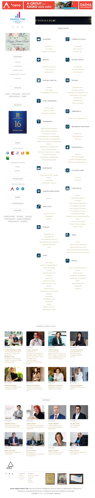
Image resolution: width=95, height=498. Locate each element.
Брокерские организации (78, 275)
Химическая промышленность (77, 162)
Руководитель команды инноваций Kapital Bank (12, 425)
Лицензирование (78, 136)
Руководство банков (18, 162)
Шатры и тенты (78, 226)
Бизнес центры (78, 273)
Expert (30, 479)
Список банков (18, 148)
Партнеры (28, 216)
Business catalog (33, 475)
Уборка (49, 304)
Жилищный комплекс (77, 198)
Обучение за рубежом (49, 113)
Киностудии (49, 90)
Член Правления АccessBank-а (75, 425)
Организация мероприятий (49, 92)
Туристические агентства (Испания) (77, 252)
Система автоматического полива (49, 152)
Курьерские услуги (49, 281)
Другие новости (14, 96)
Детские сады (49, 108)
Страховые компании (18, 184)
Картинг (49, 198)
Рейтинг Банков (13, 221)
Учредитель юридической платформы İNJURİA (13, 387)
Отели (78, 242)
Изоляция (78, 200)
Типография (49, 301)
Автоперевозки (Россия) (49, 239)
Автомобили (78, 67)
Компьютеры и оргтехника (77, 95)
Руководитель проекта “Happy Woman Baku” (55, 387)
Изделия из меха (77, 87)
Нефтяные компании (77, 157)
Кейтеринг (49, 275)
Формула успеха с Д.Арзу (18, 74)
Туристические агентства (78, 247)
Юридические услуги (49, 309)
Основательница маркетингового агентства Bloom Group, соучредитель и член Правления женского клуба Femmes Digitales (57, 354)
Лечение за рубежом (49, 67)
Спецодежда (49, 180)
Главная (17, 62)
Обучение (78, 139)
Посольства (78, 51)
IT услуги (49, 270)
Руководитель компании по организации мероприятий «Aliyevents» (35, 426)
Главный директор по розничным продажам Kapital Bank (55, 426)
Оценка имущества (78, 283)
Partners (21, 477)
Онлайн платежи (9, 216)
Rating (30, 480)
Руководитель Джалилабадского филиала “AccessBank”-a (35, 453)
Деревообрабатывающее (49, 128)
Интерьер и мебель (78, 90)
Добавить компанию (24, 219)
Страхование (16, 94)
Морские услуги (49, 288)
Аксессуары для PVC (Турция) (49, 175)
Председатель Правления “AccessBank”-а (78, 452)
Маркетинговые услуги (49, 283)
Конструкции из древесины (77, 203)
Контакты (18, 78)
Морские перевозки (49, 244)
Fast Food (78, 177)
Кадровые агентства (49, 273)
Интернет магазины (77, 69)
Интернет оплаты (49, 213)
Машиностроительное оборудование (49, 141)
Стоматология (49, 69)
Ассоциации (78, 46)
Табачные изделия (78, 103)
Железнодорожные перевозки (49, 242)
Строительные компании (78, 224)
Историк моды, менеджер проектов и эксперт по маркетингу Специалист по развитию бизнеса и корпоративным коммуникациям (13, 356)
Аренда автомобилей (49, 51)
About (21, 475)
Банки (8, 94)
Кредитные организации (78, 278)
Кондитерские (77, 98)
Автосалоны (49, 46)
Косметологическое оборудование (49, 139)
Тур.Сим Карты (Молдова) (78, 244)
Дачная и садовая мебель (49, 265)
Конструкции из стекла (78, 211)
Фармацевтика (49, 72)
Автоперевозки (49, 237)
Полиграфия (49, 296)
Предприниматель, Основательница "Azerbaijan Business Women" (76, 353)
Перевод (49, 294)
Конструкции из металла (78, 206)
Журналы (49, 219)
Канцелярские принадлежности (78, 92)
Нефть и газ (26, 94)
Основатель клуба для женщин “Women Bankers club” (34, 388)
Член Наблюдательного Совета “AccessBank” (55, 452)
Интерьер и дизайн (49, 268)
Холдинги (78, 288)
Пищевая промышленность (77, 159)
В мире (24, 96)
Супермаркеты (77, 100)
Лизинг (78, 281)
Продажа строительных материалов (77, 216)
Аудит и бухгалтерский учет (78, 268)
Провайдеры (49, 216)
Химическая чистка (49, 307)
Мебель (49, 144)
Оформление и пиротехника (49, 291)
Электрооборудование (49, 160)
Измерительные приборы (49, 131)
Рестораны (77, 180)
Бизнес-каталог (10, 219)
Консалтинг (49, 278)
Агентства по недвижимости (78, 118)
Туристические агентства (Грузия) (78, 250)
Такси (49, 247)
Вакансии (24, 221)
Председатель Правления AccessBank (13, 452)
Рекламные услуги (49, 299)
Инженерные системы (49, 134)
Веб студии (49, 262)
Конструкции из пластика (78, 208)
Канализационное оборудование (49, 136)
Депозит (17, 171)
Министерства (77, 49)
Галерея (49, 87)
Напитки (77, 154)
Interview (31, 477)
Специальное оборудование (49, 157)
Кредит (18, 167)
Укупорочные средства (49, 183)
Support (21, 479)
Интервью (20, 216)
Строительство (78, 72)
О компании (18, 66)
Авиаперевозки (49, 234)
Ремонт (77, 219)
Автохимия (49, 49)
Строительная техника (78, 221)
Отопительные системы (49, 149)
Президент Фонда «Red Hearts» (77, 387)
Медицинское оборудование (49, 147)
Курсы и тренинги (49, 110)
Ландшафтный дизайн (78, 213)
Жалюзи (77, 195)
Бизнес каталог (18, 70)
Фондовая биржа (17, 203)
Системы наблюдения (49, 154)
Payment (30, 482)
